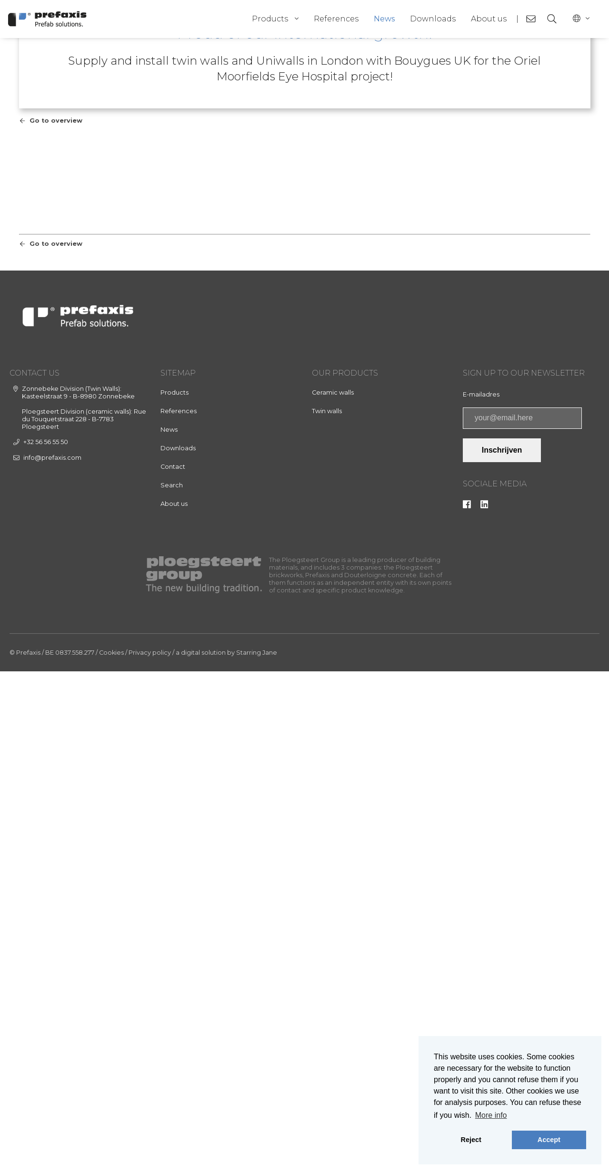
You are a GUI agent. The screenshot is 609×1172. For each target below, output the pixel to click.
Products (270, 18)
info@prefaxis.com (52, 958)
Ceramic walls (333, 893)
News (384, 18)
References (336, 18)
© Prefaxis (25, 1153)
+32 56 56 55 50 (45, 942)
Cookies (111, 1153)
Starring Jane (256, 1153)
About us (489, 18)
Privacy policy (150, 1153)
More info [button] (491, 1115)
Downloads (433, 18)
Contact (172, 967)
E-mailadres (481, 895)
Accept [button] (549, 1139)
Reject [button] (471, 1139)
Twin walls (327, 911)
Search (171, 985)
